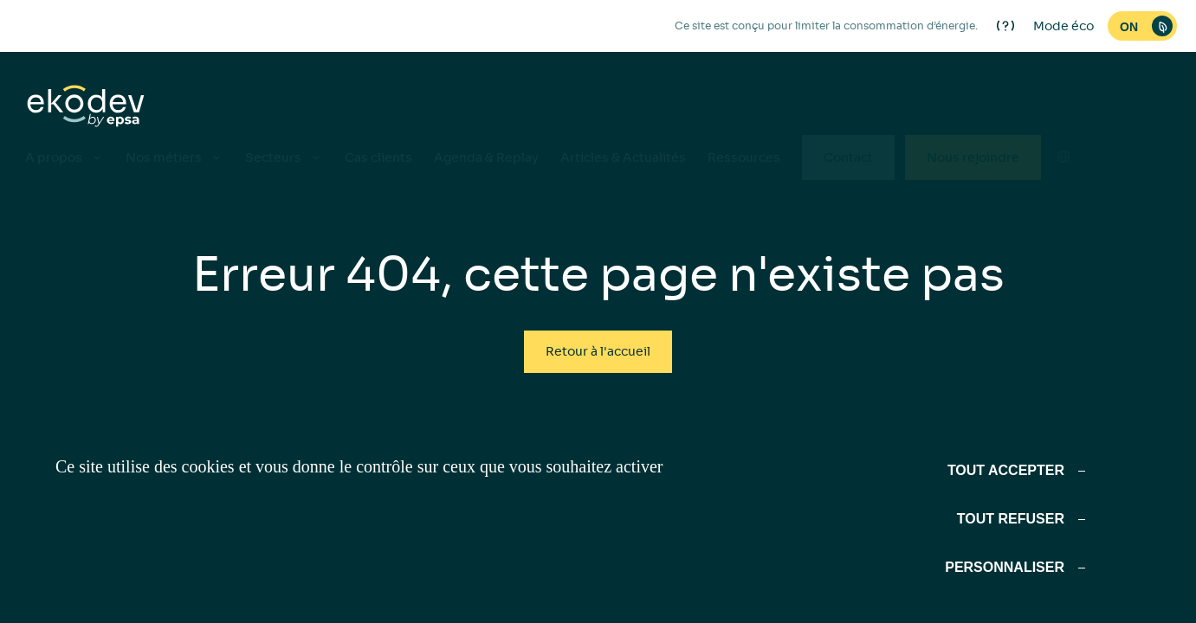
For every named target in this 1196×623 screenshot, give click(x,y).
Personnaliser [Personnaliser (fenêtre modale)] (1004, 567)
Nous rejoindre (973, 157)
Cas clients (378, 157)
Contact (848, 157)
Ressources (744, 157)
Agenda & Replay (486, 157)
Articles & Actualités (623, 157)
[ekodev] (86, 107)
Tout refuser (1010, 518)
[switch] (1142, 26)
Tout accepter (1005, 470)
